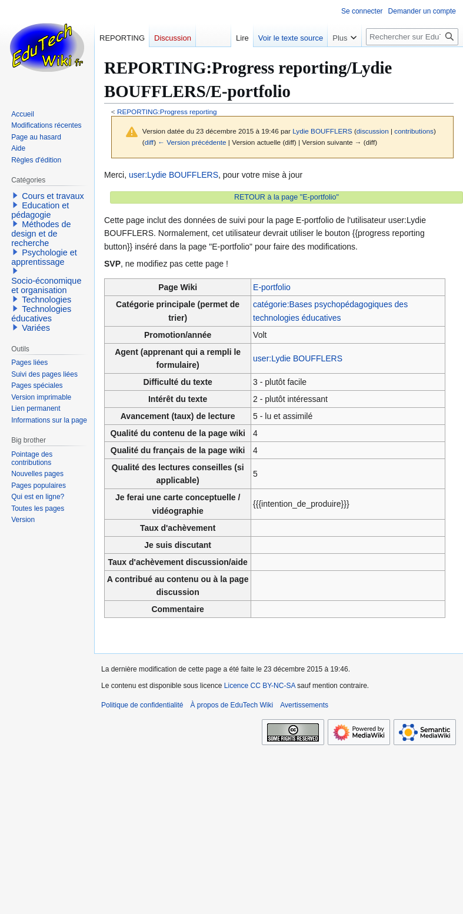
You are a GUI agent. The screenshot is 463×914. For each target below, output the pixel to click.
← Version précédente (192, 142)
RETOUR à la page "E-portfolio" (286, 197)
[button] (15, 195)
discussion (373, 131)
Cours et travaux (53, 196)
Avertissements (304, 705)
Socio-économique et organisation (46, 285)
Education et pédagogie (40, 210)
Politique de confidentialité (142, 705)
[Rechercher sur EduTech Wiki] (412, 36)
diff (149, 142)
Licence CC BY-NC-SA (259, 686)
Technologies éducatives (41, 313)
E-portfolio (272, 287)
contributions (414, 131)
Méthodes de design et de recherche (41, 234)
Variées (36, 328)
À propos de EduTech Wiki (231, 705)
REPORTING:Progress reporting (167, 111)
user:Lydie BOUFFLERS (173, 175)
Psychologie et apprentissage (44, 257)
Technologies (46, 299)
